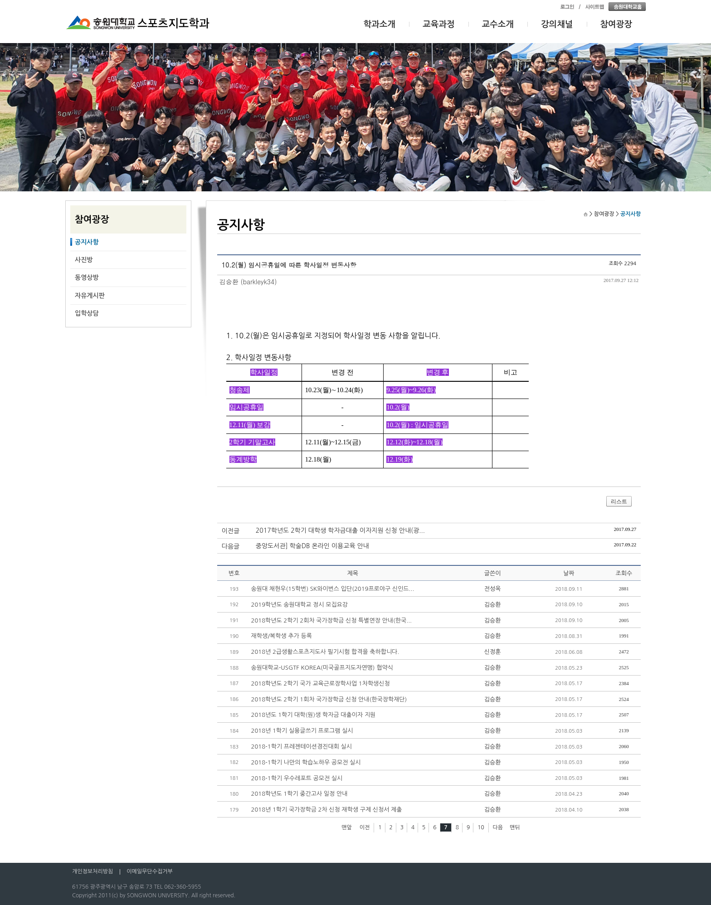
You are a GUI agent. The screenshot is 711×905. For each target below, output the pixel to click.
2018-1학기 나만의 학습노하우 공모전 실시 (306, 762)
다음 (498, 827)
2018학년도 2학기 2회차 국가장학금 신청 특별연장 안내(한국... (331, 620)
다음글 (230, 546)
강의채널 (557, 24)
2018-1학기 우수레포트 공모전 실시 (297, 778)
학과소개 (380, 24)
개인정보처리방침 (92, 871)
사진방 (84, 260)
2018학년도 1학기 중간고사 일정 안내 (299, 794)
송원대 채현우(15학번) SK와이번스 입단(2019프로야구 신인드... (332, 589)
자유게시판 (90, 295)
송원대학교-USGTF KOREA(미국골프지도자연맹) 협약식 (322, 668)
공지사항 (87, 242)
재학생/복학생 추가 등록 (281, 636)
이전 (365, 827)
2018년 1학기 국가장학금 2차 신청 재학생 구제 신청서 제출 (326, 810)
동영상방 (87, 277)
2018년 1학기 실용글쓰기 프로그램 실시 (302, 731)
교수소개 (498, 24)
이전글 (230, 531)
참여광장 (616, 24)
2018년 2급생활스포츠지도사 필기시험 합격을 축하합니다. (325, 652)
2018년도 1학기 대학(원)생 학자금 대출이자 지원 (313, 715)
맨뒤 (515, 827)
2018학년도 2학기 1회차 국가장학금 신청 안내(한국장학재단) (329, 699)
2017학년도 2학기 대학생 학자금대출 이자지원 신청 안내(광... (340, 530)
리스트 (619, 501)
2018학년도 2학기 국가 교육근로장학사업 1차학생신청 (320, 683)
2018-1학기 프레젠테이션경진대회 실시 (301, 746)
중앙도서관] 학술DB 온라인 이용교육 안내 (312, 546)
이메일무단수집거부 (150, 871)
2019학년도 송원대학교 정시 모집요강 (299, 605)
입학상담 (87, 313)
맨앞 (346, 827)
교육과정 (439, 24)
